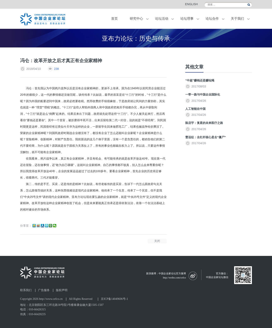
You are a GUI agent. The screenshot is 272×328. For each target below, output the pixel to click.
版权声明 (61, 290)
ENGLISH (191, 4)
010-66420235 (37, 314)
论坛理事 (187, 18)
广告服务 (44, 290)
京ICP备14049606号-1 (114, 298)
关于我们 (237, 18)
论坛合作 (212, 18)
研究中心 (136, 18)
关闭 (157, 241)
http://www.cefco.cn (51, 298)
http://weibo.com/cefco (174, 277)
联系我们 (26, 290)
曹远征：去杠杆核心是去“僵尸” (205, 137)
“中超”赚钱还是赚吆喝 (199, 80)
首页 (114, 18)
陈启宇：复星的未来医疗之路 (204, 123)
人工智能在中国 (195, 108)
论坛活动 (161, 18)
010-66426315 (37, 309)
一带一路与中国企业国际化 (202, 94)
